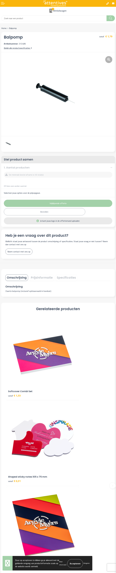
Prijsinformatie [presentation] (42, 278)
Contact (4, 504)
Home (4, 28)
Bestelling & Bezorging (11, 508)
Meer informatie (62, 563)
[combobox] (54, 18)
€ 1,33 (14, 373)
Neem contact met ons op (18, 252)
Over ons (63, 464)
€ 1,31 (14, 438)
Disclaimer (63, 516)
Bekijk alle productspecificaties (18, 48)
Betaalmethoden (8, 512)
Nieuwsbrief (64, 467)
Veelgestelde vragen (68, 471)
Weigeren (86, 563)
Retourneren (6, 516)
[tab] (16, 278)
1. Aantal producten (17, 167)
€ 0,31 (67, 373)
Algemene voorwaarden (69, 504)
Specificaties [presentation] (66, 278)
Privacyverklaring (66, 512)
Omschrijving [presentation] (17, 278)
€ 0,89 (67, 438)
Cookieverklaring (66, 508)
